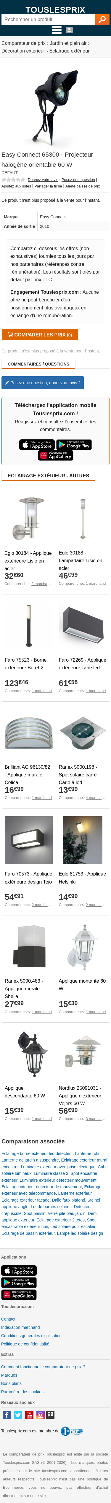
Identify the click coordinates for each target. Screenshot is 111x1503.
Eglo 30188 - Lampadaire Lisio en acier (80, 560)
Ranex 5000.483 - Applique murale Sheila (24, 988)
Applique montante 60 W (82, 984)
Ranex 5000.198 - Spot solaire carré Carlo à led (78, 774)
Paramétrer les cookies (22, 1391)
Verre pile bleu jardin (67, 1213)
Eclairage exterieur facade (25, 1200)
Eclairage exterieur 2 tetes (60, 1220)
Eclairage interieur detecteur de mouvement (41, 1186)
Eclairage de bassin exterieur (28, 1233)
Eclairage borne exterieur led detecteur (37, 1153)
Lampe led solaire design (80, 1233)
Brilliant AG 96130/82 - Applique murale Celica (27, 774)
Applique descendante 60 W (25, 1091)
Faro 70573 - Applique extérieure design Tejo (28, 877)
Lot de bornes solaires (51, 1206)
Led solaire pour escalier (72, 1226)
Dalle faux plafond (68, 1200)
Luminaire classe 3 (51, 1173)
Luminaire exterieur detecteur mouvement (58, 1180)
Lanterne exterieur (74, 1193)
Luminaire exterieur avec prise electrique (58, 1166)
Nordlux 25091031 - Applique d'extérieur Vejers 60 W (80, 1095)
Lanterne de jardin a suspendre (30, 1160)
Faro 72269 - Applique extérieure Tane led (83, 663)
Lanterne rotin (87, 1153)
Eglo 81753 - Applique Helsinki (82, 877)
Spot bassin (34, 1213)
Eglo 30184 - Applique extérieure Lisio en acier (28, 560)
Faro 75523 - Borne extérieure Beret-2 (26, 663)
